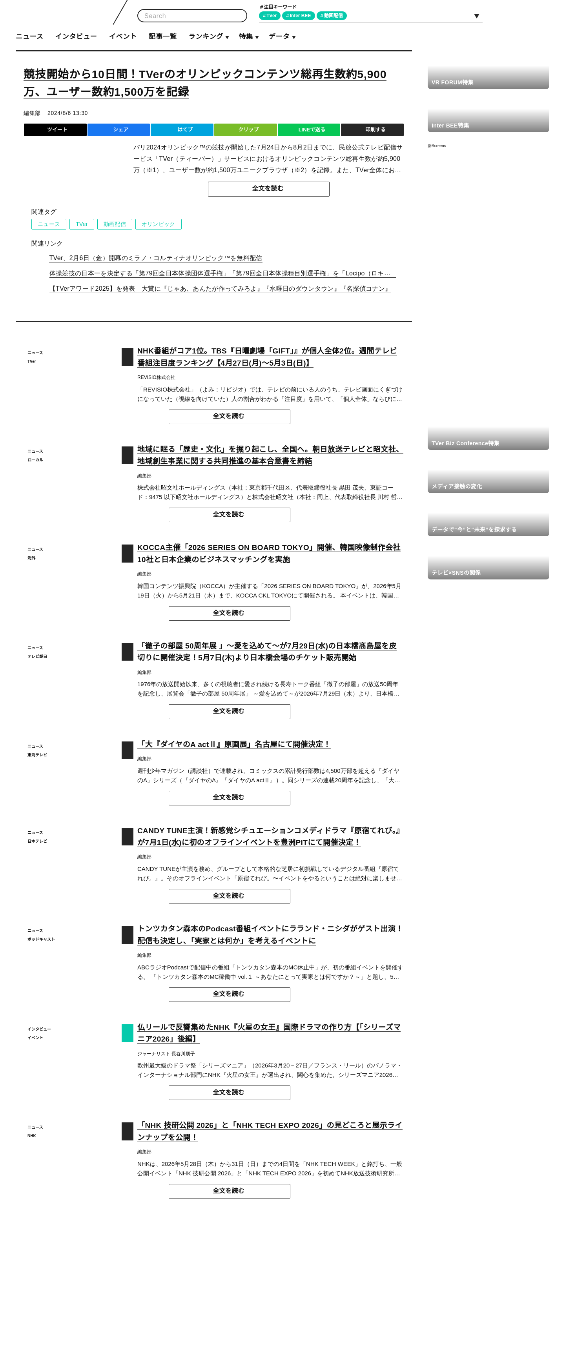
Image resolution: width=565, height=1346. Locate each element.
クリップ (248, 129)
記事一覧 (163, 37)
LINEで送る (311, 129)
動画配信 (336, 15)
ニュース (29, 37)
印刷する (375, 129)
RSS (540, 15)
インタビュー (76, 37)
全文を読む (268, 188)
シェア (120, 129)
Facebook (522, 15)
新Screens (437, 146)
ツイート (57, 129)
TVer (272, 15)
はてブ (185, 129)
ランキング (205, 37)
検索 (238, 16)
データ (279, 37)
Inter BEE (302, 15)
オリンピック (159, 224)
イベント (123, 37)
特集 (246, 37)
